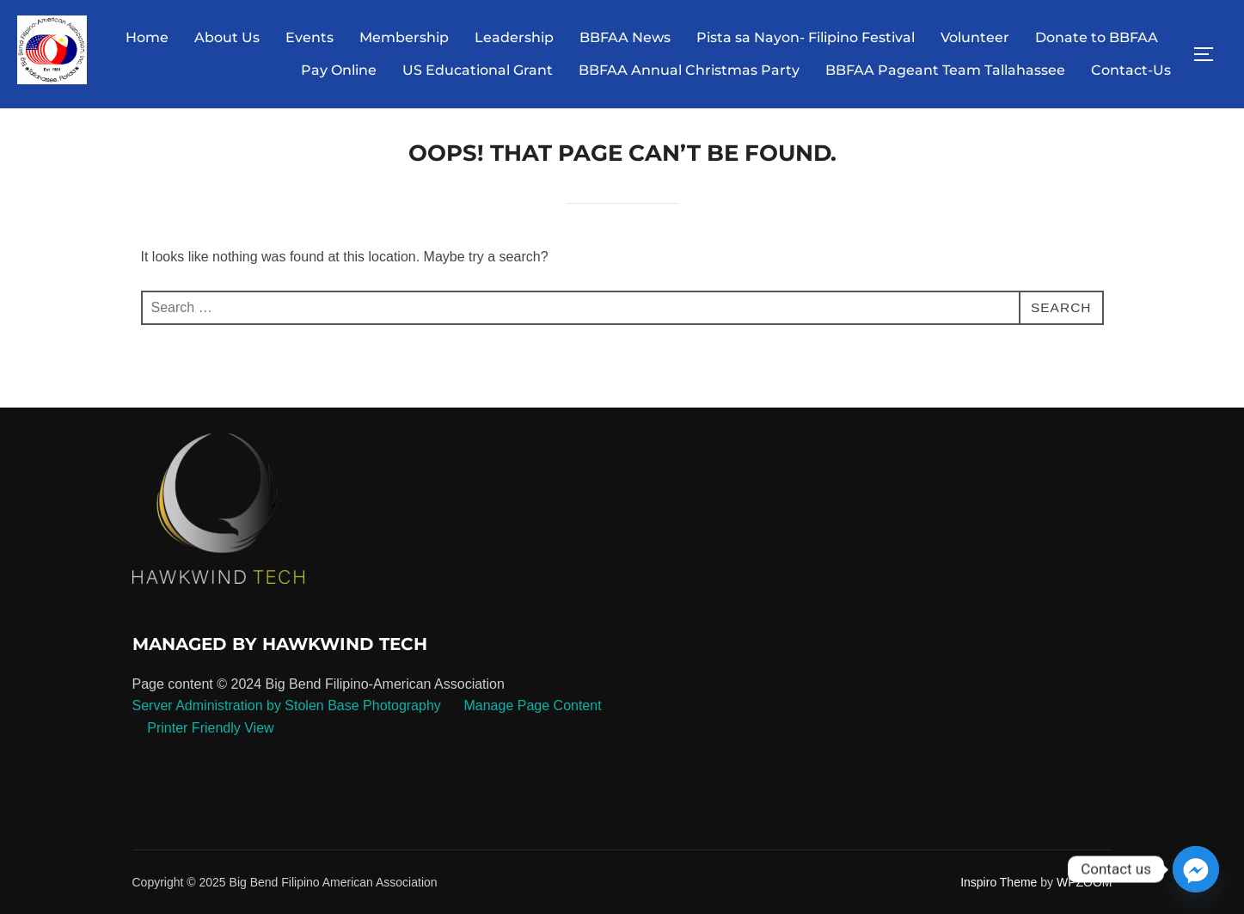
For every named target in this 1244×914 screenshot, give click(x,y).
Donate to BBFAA (1096, 37)
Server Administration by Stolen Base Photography (286, 718)
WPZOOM (1084, 894)
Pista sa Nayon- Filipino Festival (805, 37)
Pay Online (339, 70)
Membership (404, 37)
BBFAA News (625, 37)
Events (309, 37)
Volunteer (975, 37)
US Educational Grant (477, 70)
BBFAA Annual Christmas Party (689, 70)
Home (147, 37)
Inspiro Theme (998, 894)
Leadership (514, 37)
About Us (227, 37)
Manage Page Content (531, 718)
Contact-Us (1131, 70)
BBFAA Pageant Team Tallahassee (945, 70)
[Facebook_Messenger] (1196, 869)
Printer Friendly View (210, 740)
